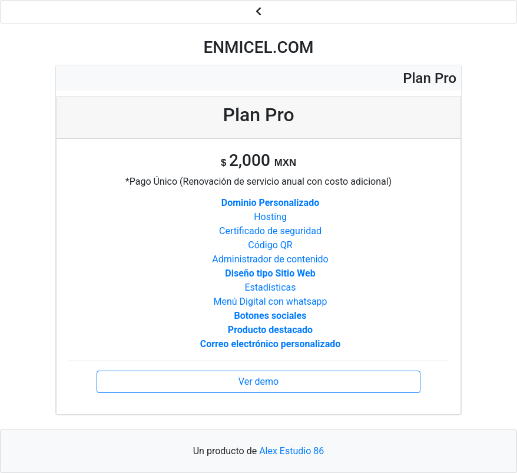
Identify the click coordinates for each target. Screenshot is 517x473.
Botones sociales (270, 315)
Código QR (270, 245)
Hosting (270, 216)
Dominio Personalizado (270, 202)
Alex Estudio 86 (291, 451)
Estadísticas (270, 287)
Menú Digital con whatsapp (270, 301)
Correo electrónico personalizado (270, 343)
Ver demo (258, 381)
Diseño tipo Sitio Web (270, 273)
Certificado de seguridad (270, 230)
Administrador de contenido (270, 259)
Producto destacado (270, 329)
